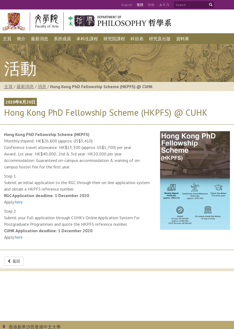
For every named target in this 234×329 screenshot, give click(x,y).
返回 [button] (14, 261)
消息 (42, 86)
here (19, 202)
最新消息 (25, 86)
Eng (126, 5)
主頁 (8, 86)
